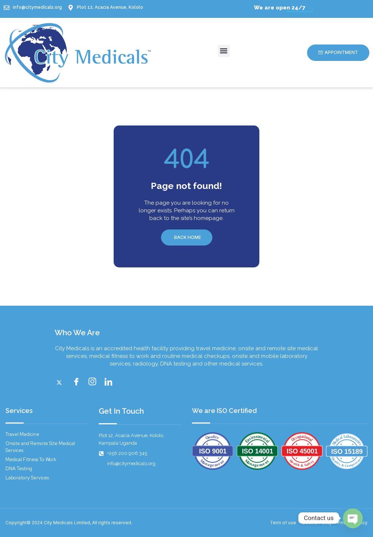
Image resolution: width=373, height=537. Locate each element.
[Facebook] (77, 382)
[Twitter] (61, 382)
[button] (224, 51)
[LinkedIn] (110, 382)
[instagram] (94, 382)
